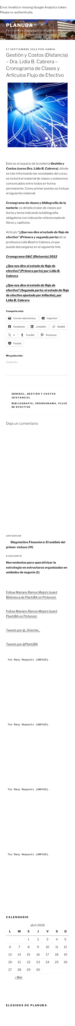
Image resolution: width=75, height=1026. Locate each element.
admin (50, 49)
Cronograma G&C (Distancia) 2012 (31, 256)
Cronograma (46, 403)
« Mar (18, 977)
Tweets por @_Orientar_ (23, 630)
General (18, 393)
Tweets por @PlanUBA (22, 644)
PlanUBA (19, 25)
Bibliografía (22, 403)
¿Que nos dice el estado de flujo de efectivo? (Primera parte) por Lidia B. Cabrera (33, 271)
